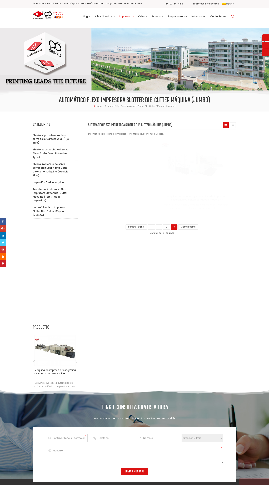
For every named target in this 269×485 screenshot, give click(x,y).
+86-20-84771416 (173, 4)
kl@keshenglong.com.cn (206, 4)
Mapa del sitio (204, 479)
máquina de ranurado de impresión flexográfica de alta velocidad (149, 461)
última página (188, 226)
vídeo (141, 17)
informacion (198, 17)
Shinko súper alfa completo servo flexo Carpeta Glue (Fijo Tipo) (51, 139)
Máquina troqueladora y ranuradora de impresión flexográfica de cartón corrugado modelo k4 (192, 198)
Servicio (156, 17)
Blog (100, 455)
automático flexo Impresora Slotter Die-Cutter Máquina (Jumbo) (49, 211)
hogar (97, 106)
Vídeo (101, 433)
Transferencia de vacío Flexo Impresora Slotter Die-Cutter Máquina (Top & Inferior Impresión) (50, 195)
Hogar (86, 17)
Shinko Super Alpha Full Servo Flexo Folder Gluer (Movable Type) (50, 153)
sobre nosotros (103, 17)
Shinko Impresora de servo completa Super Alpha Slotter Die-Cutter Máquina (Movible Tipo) (50, 169)
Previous (34, 265)
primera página (136, 226)
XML (216, 479)
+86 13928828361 (61, 444)
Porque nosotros (106, 444)
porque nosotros (177, 17)
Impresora (125, 17)
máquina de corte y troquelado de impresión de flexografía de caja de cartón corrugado (150, 429)
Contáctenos (218, 17)
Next (76, 265)
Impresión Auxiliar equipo (48, 182)
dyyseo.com (188, 479)
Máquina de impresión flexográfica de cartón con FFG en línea (55, 274)
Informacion (104, 449)
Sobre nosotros (105, 422)
